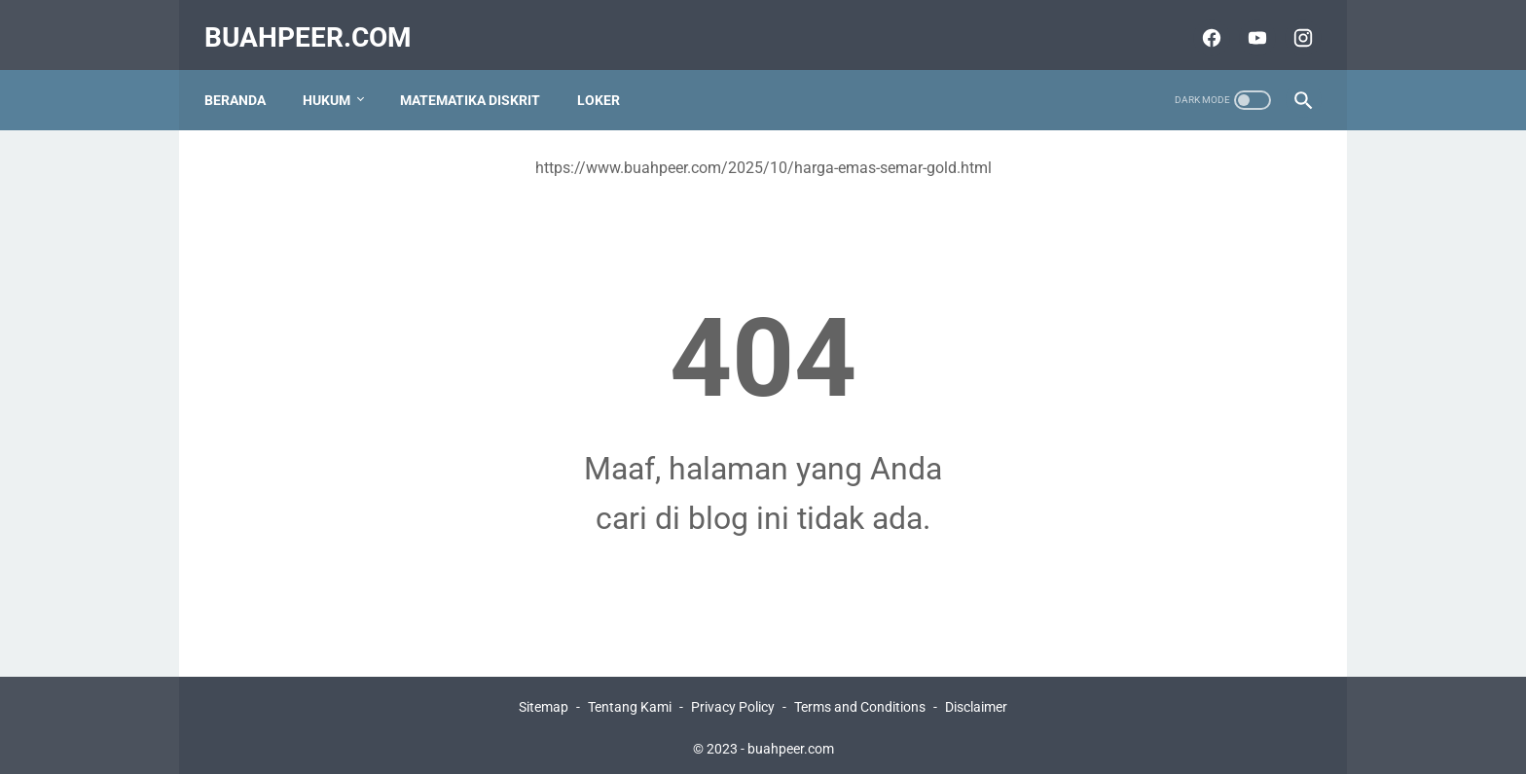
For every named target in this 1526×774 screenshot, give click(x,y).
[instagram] (1291, 23)
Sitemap (543, 703)
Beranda (244, 77)
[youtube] (1245, 23)
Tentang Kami (630, 703)
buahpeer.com (317, 23)
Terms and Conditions (860, 703)
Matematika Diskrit (480, 77)
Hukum (336, 77)
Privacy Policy (733, 703)
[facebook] (1199, 23)
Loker (608, 77)
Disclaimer (976, 703)
